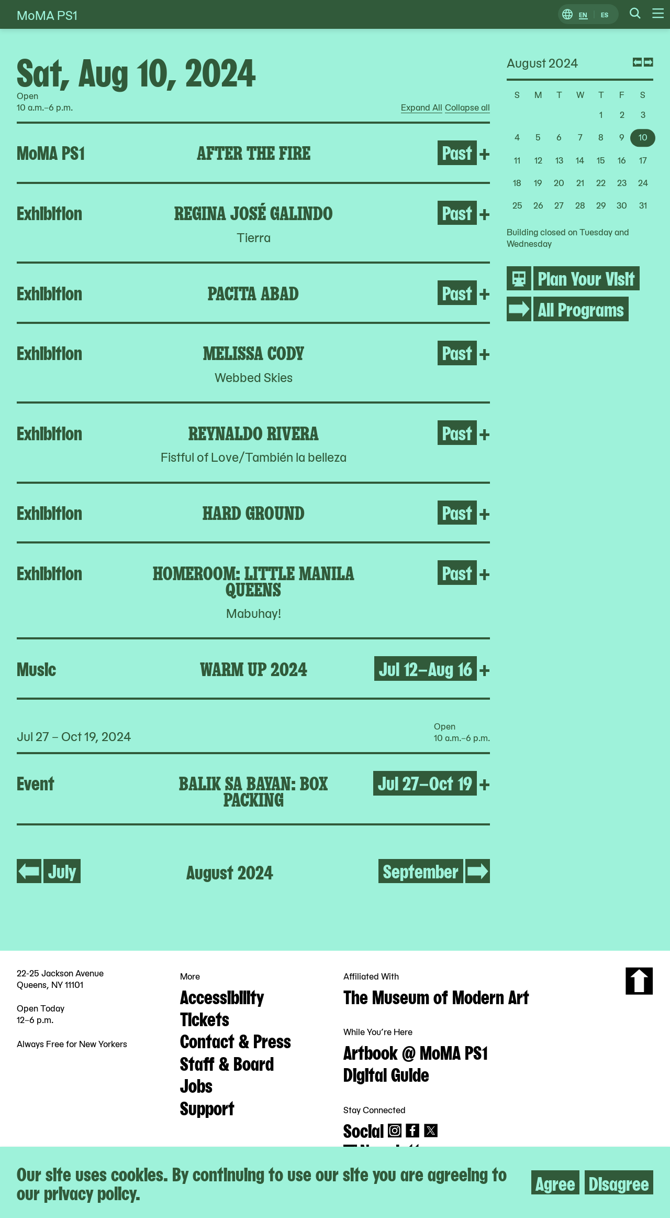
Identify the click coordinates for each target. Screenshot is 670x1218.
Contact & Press (235, 1039)
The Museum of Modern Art (436, 995)
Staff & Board (227, 1062)
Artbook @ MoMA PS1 (415, 1051)
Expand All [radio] (421, 107)
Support (207, 1107)
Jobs (196, 1084)
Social (363, 1129)
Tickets (204, 1017)
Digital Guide (386, 1073)
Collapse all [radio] (467, 107)
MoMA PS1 (47, 14)
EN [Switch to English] (583, 14)
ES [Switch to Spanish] (604, 14)
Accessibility (222, 995)
